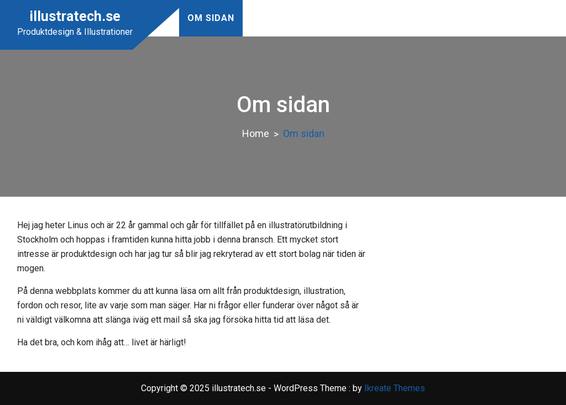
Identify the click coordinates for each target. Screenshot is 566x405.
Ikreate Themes (394, 388)
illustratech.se (74, 16)
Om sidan (210, 18)
